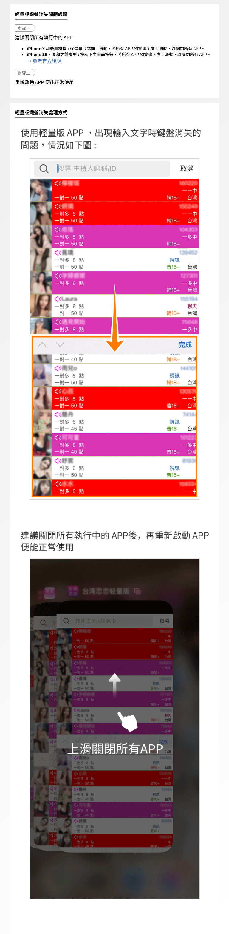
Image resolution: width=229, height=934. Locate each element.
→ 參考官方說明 (44, 60)
